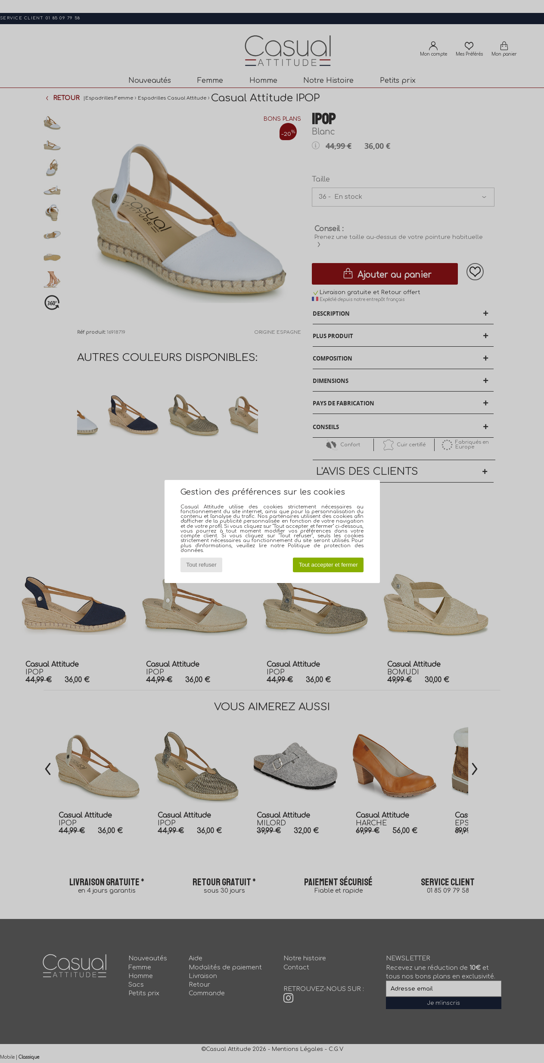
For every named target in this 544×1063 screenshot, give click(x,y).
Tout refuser (201, 564)
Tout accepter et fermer (328, 564)
